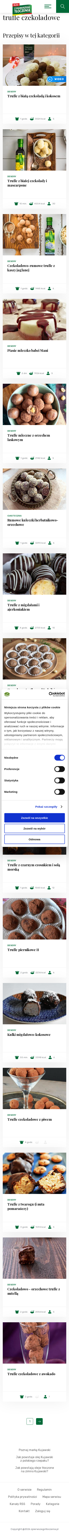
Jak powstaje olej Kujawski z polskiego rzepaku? (34, 1458)
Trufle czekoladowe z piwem (29, 1119)
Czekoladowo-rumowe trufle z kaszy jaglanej (31, 267)
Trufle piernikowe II (23, 950)
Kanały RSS (17, 1504)
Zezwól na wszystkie (34, 817)
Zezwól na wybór (34, 828)
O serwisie (24, 1489)
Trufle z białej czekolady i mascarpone (27, 183)
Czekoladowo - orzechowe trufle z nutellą (33, 1291)
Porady (35, 1504)
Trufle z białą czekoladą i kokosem (33, 96)
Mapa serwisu (52, 1497)
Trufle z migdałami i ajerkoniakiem (23, 607)
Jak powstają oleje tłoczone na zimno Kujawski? (34, 1469)
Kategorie (52, 1504)
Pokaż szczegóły (46, 806)
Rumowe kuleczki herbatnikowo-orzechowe (32, 522)
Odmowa (34, 839)
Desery (11, 91)
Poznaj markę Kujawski (34, 1450)
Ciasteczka (14, 515)
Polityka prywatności (22, 1497)
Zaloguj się (42, 1511)
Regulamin (44, 1489)
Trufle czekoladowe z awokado (31, 1374)
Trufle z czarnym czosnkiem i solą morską (33, 867)
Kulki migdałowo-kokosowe (29, 1034)
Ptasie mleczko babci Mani (27, 350)
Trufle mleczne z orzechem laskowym (28, 437)
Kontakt (24, 1511)
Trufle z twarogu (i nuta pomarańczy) (25, 1206)
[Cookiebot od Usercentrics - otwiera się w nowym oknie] (49, 694)
